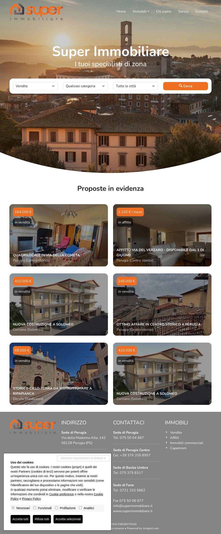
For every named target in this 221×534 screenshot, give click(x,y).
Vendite (176, 432)
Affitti (174, 437)
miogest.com (151, 528)
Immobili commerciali (186, 443)
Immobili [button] (140, 11)
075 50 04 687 (132, 437)
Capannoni (178, 448)
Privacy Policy (31, 498)
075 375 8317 (131, 472)
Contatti (202, 11)
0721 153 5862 (132, 490)
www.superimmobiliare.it (133, 511)
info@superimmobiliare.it (133, 506)
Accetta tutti (20, 519)
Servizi (183, 11)
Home (121, 11)
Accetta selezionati (68, 519)
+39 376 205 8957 (135, 455)
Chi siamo (163, 11)
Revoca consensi (114, 528)
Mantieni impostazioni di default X (83, 458)
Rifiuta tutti (42, 519)
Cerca (185, 86)
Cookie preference (61, 494)
